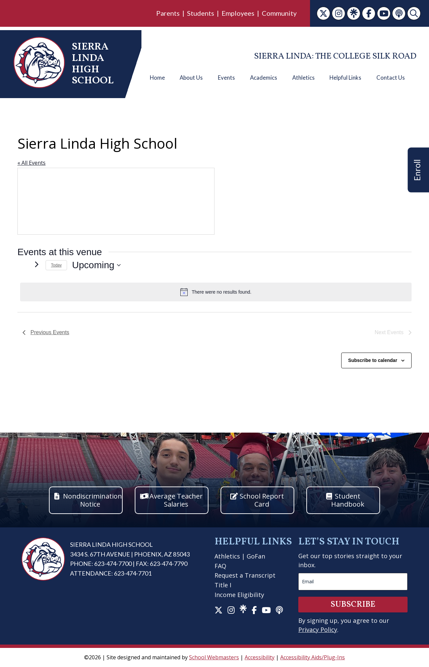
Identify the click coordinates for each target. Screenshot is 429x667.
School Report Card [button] (262, 500)
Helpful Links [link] (345, 77)
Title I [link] (222, 585)
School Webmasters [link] (214, 657)
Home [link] (157, 77)
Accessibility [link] (259, 657)
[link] (323, 13)
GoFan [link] (256, 556)
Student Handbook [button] (347, 500)
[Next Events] (37, 264)
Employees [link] (238, 13)
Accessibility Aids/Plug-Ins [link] (312, 657)
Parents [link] (168, 13)
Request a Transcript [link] (244, 575)
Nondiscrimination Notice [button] (92, 500)
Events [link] (226, 77)
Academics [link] (263, 77)
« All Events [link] (31, 162)
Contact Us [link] (390, 77)
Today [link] (56, 265)
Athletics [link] (303, 77)
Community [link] (279, 13)
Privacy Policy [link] (317, 629)
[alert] (216, 292)
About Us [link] (191, 77)
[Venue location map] (116, 201)
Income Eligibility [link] (239, 595)
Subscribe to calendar (372, 360)
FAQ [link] (220, 566)
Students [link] (200, 13)
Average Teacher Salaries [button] (176, 500)
